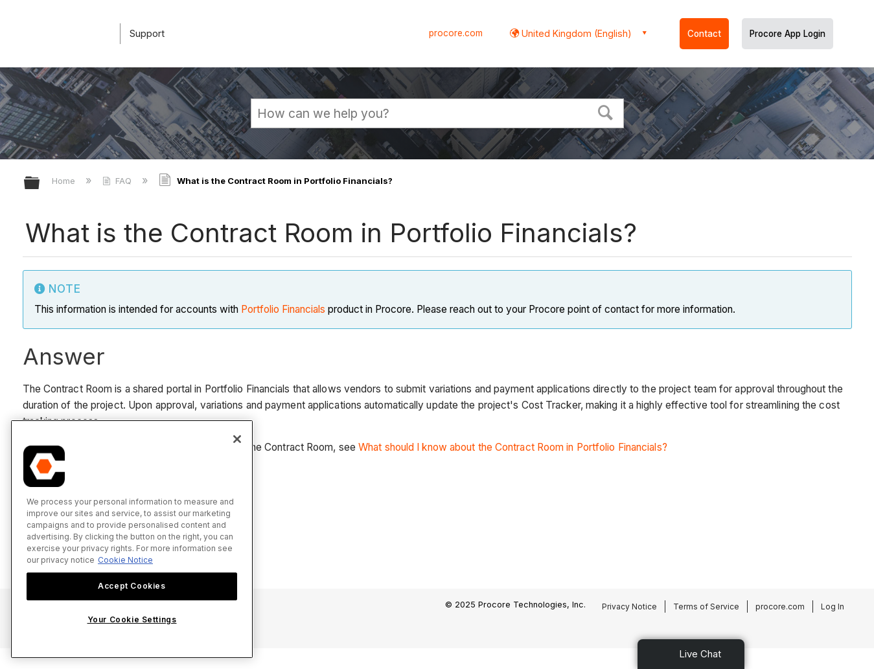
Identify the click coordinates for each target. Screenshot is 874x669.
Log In (832, 606)
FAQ (118, 181)
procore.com (456, 33)
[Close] (237, 439)
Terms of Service (706, 606)
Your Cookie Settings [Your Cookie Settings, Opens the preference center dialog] (132, 619)
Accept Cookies (131, 586)
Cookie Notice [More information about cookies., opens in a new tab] (125, 560)
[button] (605, 111)
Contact (704, 33)
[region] (131, 539)
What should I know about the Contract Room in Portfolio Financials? (512, 447)
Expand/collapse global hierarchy (40, 183)
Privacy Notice (629, 606)
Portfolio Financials (283, 309)
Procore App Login (787, 33)
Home (65, 181)
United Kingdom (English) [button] (575, 33)
